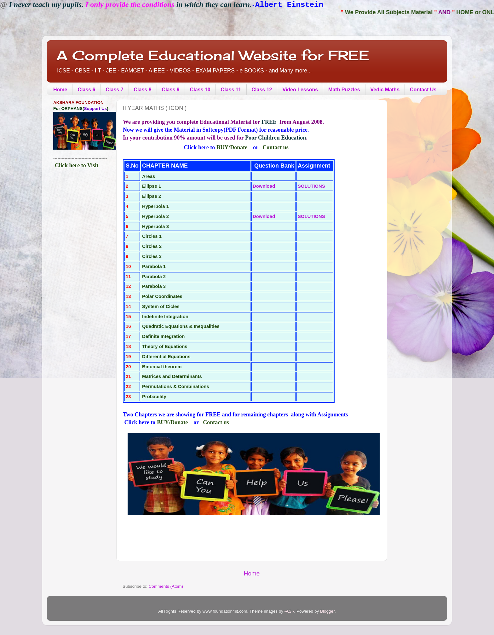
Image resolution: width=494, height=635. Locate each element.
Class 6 (86, 89)
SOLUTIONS (311, 186)
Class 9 (171, 89)
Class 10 (200, 89)
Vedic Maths (384, 89)
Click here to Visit (76, 165)
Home (60, 89)
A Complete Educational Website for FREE (212, 55)
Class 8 (143, 89)
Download (264, 186)
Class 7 (114, 89)
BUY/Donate (231, 147)
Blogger (327, 611)
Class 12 (262, 89)
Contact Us (423, 89)
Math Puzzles (344, 89)
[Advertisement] (80, 281)
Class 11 (231, 89)
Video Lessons (300, 89)
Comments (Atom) (166, 586)
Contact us (275, 147)
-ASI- (289, 611)
